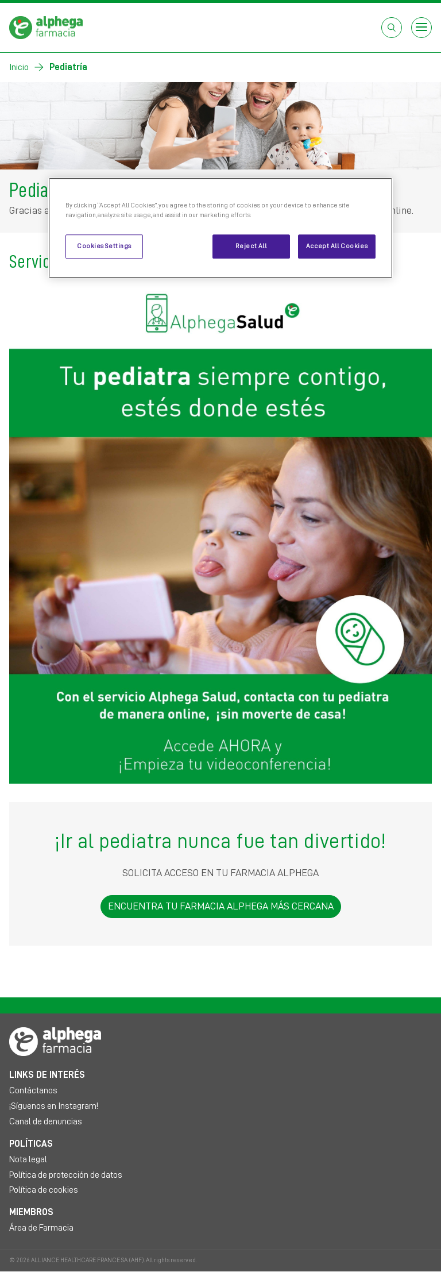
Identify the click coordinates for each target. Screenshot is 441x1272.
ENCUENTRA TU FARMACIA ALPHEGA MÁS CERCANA (221, 906)
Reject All (251, 246)
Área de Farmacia (41, 1227)
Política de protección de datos (65, 1175)
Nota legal (28, 1159)
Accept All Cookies (337, 246)
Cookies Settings (104, 246)
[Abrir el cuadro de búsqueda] (391, 27)
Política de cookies (43, 1189)
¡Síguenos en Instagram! (53, 1106)
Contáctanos (33, 1090)
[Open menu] (421, 27)
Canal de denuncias (45, 1121)
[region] (220, 228)
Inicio (19, 67)
